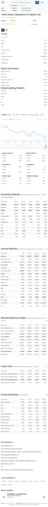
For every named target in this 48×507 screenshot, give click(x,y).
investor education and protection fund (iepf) (17, 470)
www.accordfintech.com (9, 503)
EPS (42, 115)
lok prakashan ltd (7, 446)
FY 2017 (10, 485)
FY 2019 (42, 481)
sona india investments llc (10, 455)
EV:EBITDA (24, 115)
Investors (22, 5)
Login (42, 2)
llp (2, 467)
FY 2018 (3, 485)
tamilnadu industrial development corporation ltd (18, 461)
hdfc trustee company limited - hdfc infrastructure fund (21, 452)
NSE (3, 30)
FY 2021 (30, 481)
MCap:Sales (34, 115)
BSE (6, 30)
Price (9, 115)
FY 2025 (3, 481)
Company (15, 5)
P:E (13, 115)
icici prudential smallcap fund (11, 449)
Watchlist (35, 24)
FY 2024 (10, 481)
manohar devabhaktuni (9, 458)
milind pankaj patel (7, 464)
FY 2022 (23, 481)
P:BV (17, 115)
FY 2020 (36, 481)
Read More (10, 497)
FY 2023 (17, 481)
